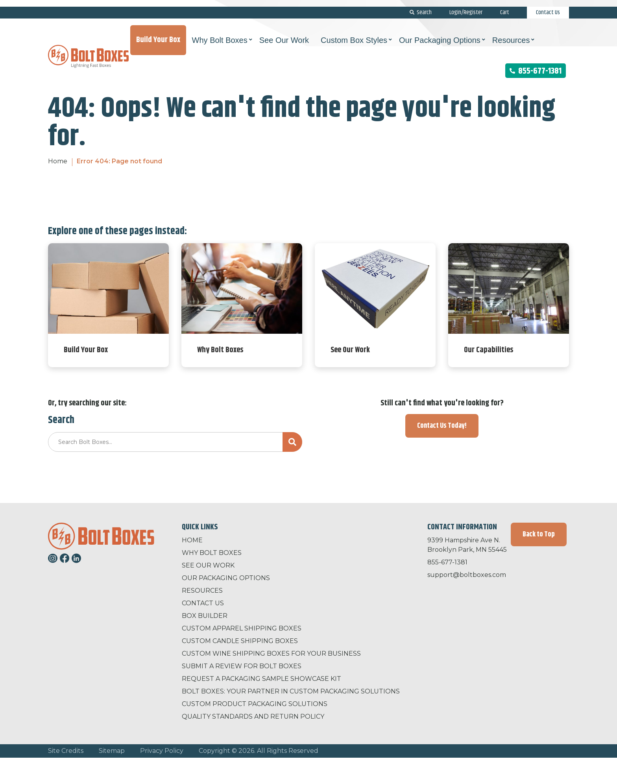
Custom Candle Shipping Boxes (240, 641)
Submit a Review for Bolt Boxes (241, 666)
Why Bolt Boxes (212, 552)
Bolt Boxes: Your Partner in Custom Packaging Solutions (291, 691)
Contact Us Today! (442, 425)
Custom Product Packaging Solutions (254, 704)
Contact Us (548, 5)
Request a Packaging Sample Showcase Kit (261, 678)
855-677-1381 (536, 64)
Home (57, 161)
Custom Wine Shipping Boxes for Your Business (271, 653)
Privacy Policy (161, 750)
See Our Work (208, 565)
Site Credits (65, 750)
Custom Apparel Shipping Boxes (241, 628)
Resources (202, 590)
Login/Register (465, 5)
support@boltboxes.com (466, 575)
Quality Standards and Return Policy (253, 716)
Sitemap (112, 750)
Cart (504, 5)
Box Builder (204, 615)
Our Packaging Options (226, 578)
